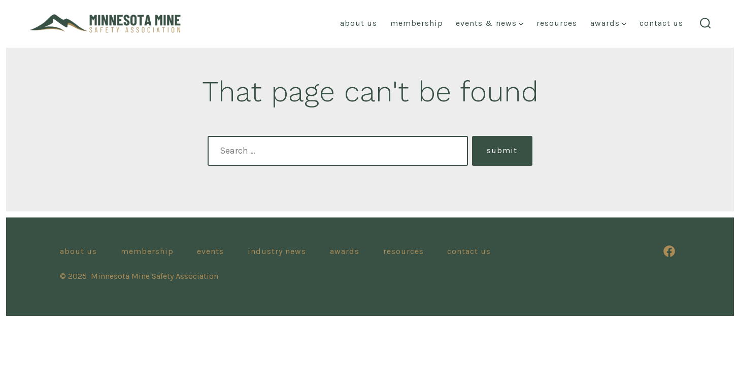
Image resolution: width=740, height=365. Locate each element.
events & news (489, 23)
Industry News (277, 251)
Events (210, 251)
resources (556, 23)
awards (608, 23)
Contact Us (661, 23)
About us (358, 23)
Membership (416, 23)
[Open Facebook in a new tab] (669, 251)
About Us (78, 251)
